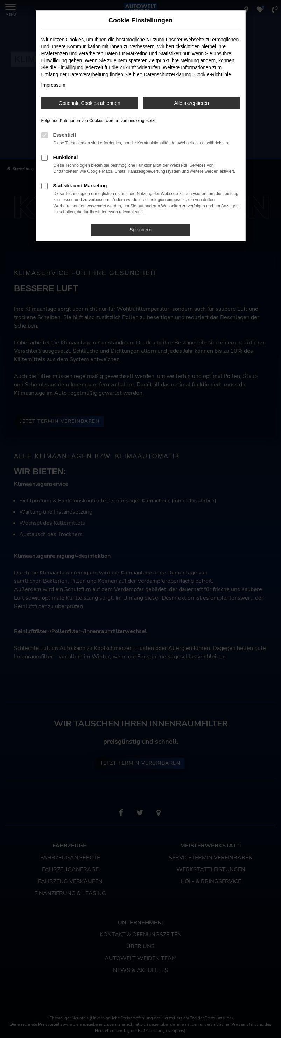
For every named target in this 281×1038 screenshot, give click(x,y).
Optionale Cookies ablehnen (89, 103)
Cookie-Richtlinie (212, 74)
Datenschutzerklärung (167, 74)
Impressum (53, 85)
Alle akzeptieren (191, 103)
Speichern (140, 229)
